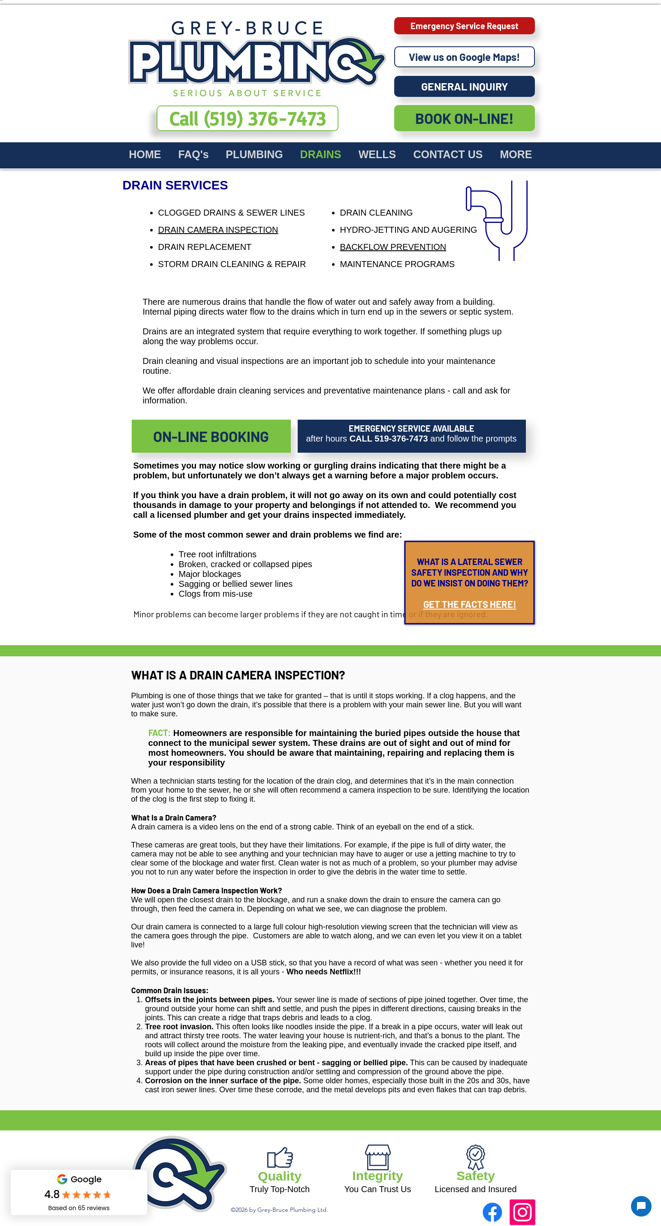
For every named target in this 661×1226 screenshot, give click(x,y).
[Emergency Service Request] (464, 25)
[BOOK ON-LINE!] (464, 118)
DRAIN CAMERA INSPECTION (218, 229)
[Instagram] (522, 1212)
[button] (254, 153)
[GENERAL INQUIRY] (464, 86)
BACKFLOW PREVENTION (393, 247)
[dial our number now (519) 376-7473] (247, 118)
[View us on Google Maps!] (464, 56)
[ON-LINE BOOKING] (211, 436)
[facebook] (492, 1212)
